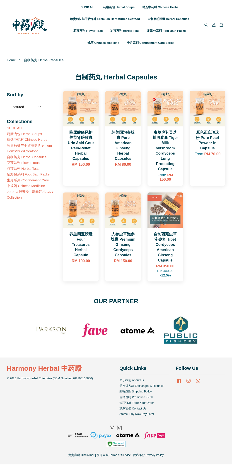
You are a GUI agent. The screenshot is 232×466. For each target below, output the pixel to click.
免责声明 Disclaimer (81, 457)
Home (11, 62)
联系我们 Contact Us (132, 410)
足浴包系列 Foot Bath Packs (166, 31)
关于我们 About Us (131, 382)
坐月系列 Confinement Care (28, 182)
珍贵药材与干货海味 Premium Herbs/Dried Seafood (105, 20)
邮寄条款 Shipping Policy (135, 393)
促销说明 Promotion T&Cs (136, 398)
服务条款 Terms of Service (114, 457)
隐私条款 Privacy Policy (148, 457)
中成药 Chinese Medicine (102, 43)
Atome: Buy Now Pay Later (136, 415)
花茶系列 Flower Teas (88, 31)
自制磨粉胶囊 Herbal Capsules (168, 20)
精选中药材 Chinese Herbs (160, 8)
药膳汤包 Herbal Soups (119, 8)
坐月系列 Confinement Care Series (150, 43)
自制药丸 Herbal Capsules (26, 158)
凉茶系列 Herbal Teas (124, 31)
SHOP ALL (88, 8)
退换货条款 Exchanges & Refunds (141, 387)
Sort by (15, 96)
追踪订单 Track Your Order (136, 404)
